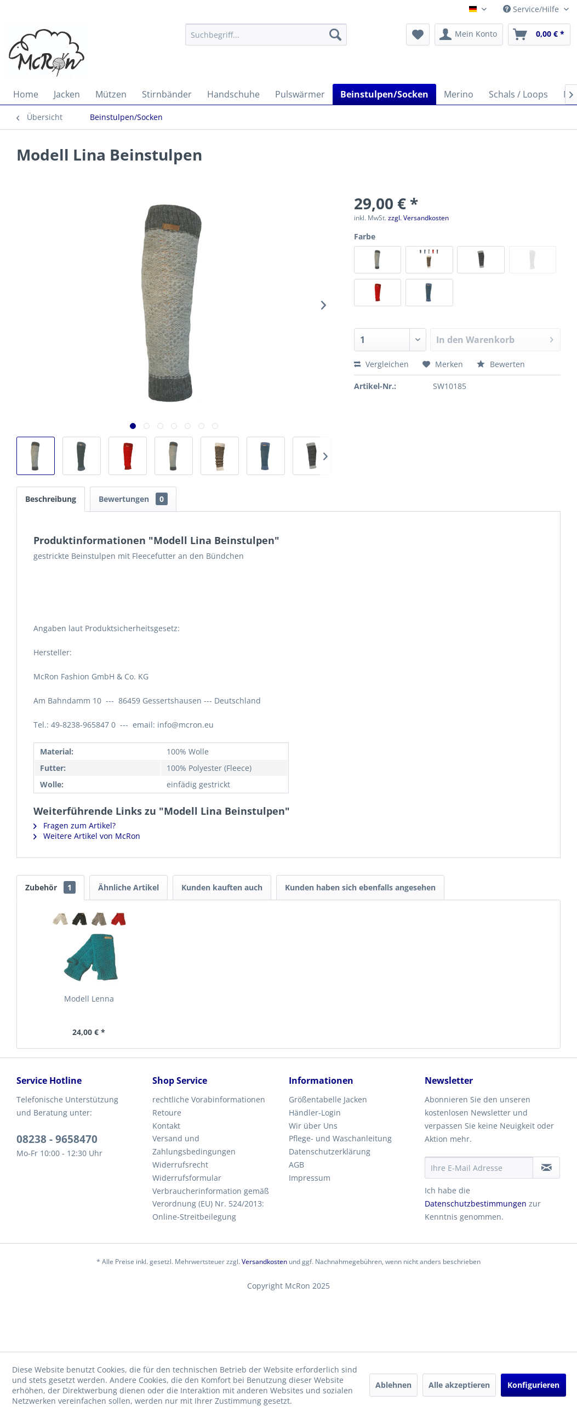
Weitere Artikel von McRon (86, 836)
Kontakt (166, 1125)
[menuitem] (266, 34)
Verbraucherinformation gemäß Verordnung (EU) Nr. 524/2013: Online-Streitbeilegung (210, 1204)
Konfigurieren (533, 1385)
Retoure (166, 1112)
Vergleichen (381, 364)
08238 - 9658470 (57, 1139)
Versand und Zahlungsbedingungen (194, 1145)
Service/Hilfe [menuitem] (532, 9)
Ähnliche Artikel (128, 887)
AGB (296, 1164)
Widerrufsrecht (180, 1164)
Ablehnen (393, 1385)
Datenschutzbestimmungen (476, 1203)
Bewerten (501, 364)
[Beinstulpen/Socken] (384, 94)
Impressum (309, 1178)
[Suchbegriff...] (266, 34)
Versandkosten (264, 1261)
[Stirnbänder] (166, 94)
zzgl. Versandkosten (418, 217)
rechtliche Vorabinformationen (208, 1099)
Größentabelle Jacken (328, 1099)
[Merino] (458, 94)
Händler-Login (315, 1112)
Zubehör (50, 887)
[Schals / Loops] (518, 94)
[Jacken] (67, 94)
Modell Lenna (89, 998)
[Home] (25, 94)
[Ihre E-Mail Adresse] (479, 1168)
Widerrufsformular (186, 1178)
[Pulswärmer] (300, 94)
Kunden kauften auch (221, 887)
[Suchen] (335, 34)
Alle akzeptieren (459, 1385)
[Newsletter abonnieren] (546, 1168)
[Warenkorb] (539, 34)
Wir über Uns (313, 1125)
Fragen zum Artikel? (74, 825)
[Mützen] (111, 94)
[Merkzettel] (418, 34)
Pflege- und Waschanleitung (340, 1138)
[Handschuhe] (233, 94)
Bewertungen (133, 499)
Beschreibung (50, 499)
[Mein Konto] (469, 34)
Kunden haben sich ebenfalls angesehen (360, 887)
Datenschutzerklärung (329, 1151)
